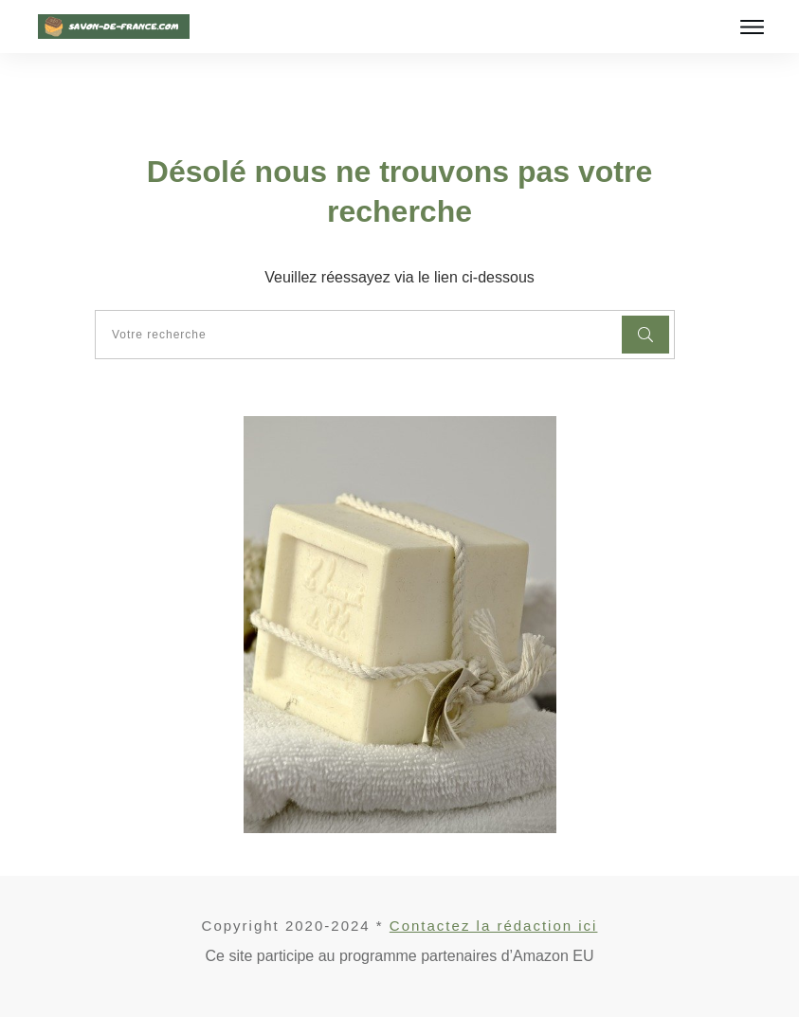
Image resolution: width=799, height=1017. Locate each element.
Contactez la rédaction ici (494, 925)
